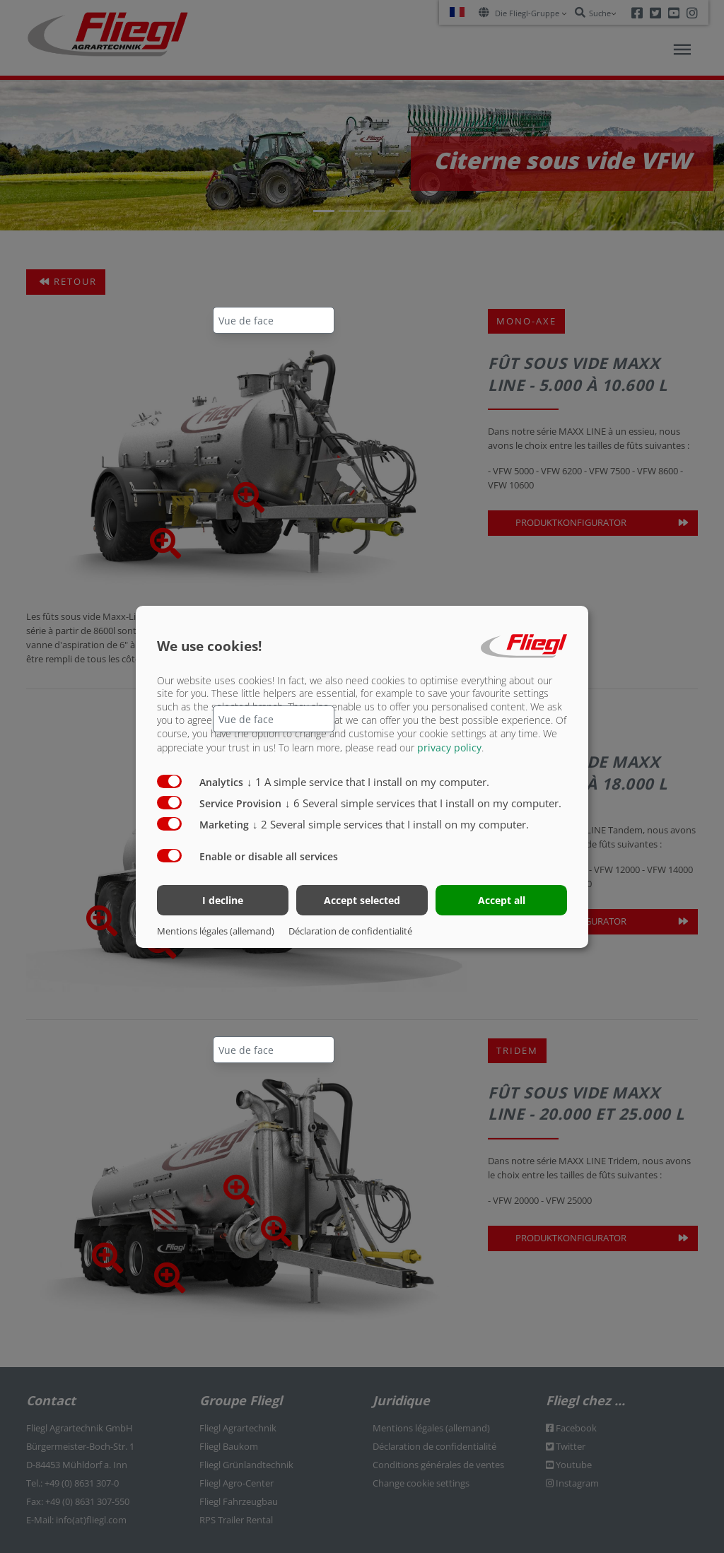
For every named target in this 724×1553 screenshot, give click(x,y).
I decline (222, 900)
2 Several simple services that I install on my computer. (390, 824)
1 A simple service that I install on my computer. (368, 782)
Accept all (501, 900)
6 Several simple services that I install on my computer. (423, 803)
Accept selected (362, 900)
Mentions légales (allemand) (215, 931)
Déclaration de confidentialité (350, 931)
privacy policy (449, 747)
